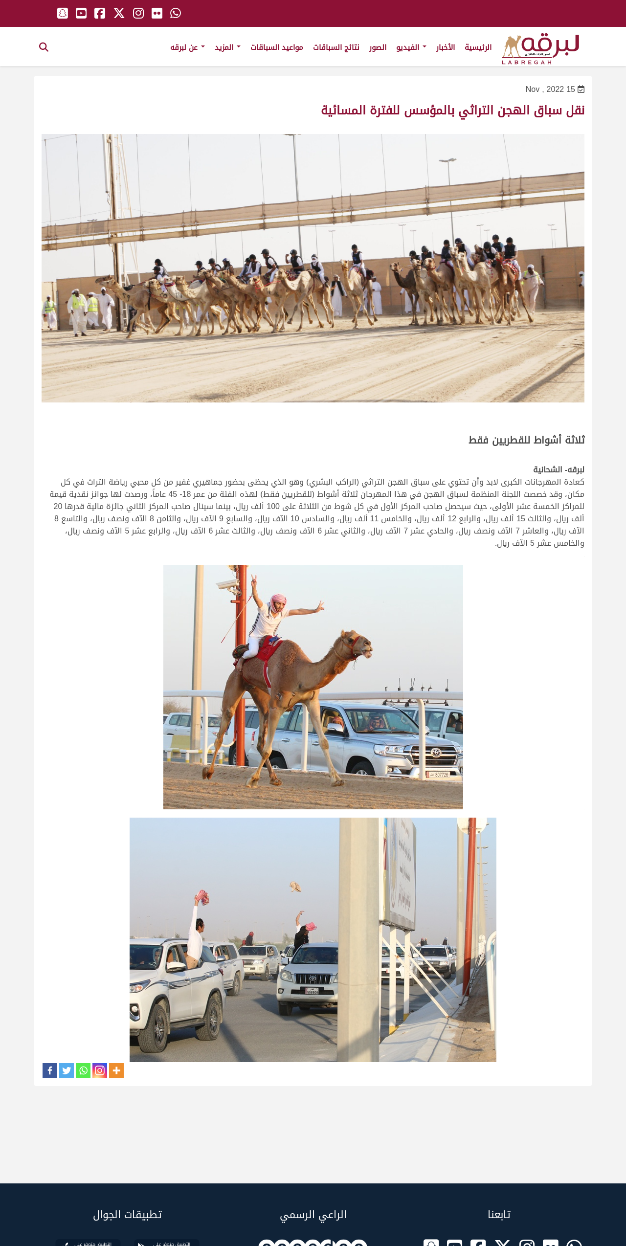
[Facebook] (50, 1070)
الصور (377, 47)
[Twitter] (66, 1070)
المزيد (228, 47)
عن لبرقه (187, 47)
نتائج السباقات (336, 47)
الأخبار (445, 47)
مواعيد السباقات (276, 47)
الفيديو (411, 47)
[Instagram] (99, 1070)
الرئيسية (478, 47)
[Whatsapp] (83, 1070)
